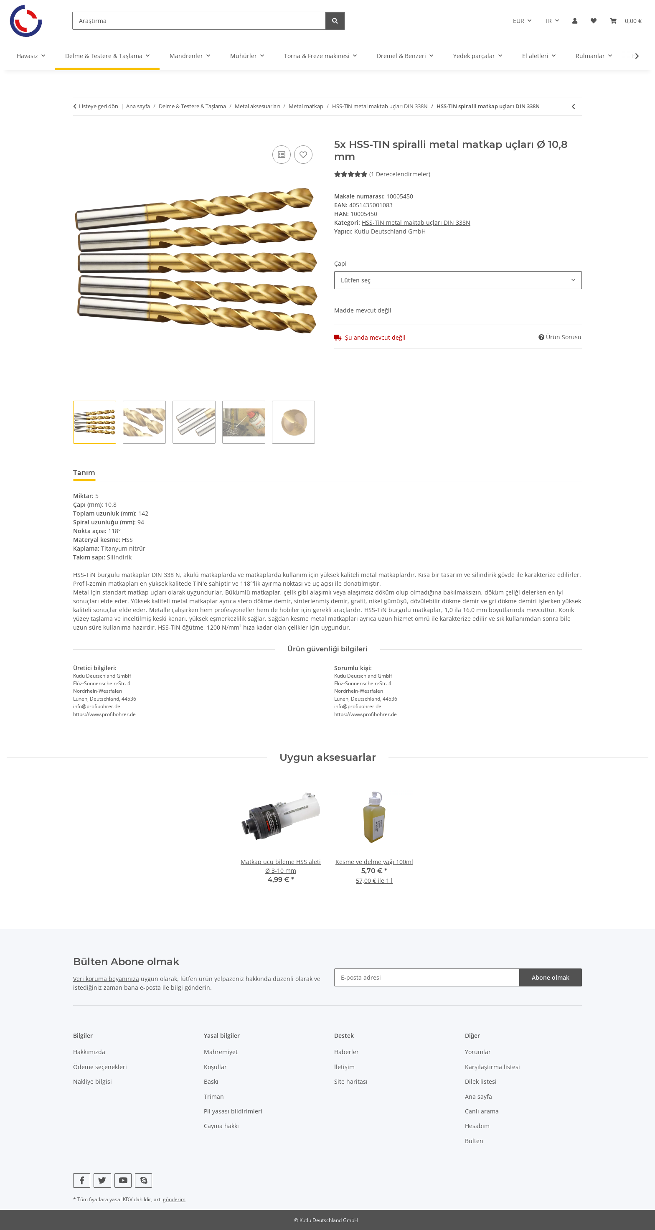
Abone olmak (550, 977)
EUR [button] (518, 21)
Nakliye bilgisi (92, 1081)
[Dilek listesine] (303, 154)
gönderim (174, 1199)
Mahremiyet (221, 1052)
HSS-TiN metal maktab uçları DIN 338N (416, 222)
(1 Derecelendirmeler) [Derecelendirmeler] (382, 174)
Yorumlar (478, 1052)
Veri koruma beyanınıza (106, 979)
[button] (575, 20)
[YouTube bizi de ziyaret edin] (123, 1180)
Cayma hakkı (221, 1126)
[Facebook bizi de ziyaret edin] (81, 1180)
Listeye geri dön (98, 106)
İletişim (344, 1067)
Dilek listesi (481, 1081)
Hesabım (477, 1126)
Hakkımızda (89, 1052)
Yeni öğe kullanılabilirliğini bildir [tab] (244, 473)
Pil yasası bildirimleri (233, 1111)
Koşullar (215, 1067)
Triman (214, 1096)
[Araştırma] (199, 21)
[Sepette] (79, 134)
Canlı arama (482, 1111)
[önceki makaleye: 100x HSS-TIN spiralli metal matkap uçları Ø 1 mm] (573, 106)
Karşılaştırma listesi (492, 1067)
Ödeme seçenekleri (100, 1067)
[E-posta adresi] (427, 977)
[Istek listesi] (593, 20)
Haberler (346, 1052)
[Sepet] (625, 20)
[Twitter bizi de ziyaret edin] (102, 1180)
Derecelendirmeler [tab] (141, 473)
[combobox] (458, 280)
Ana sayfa (478, 1096)
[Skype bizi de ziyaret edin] (143, 1180)
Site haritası (351, 1081)
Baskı (211, 1081)
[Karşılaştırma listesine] (281, 154)
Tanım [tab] (84, 473)
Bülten (474, 1141)
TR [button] (548, 21)
